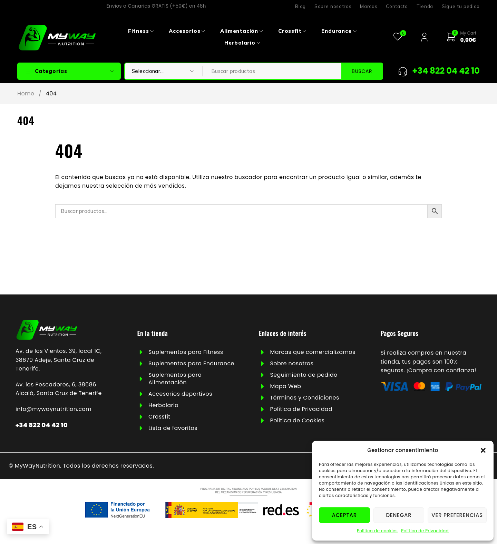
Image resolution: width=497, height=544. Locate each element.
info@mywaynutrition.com (53, 409)
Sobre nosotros (332, 6)
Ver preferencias (457, 515)
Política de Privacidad (425, 531)
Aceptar (344, 515)
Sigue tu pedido (461, 6)
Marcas (368, 6)
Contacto (397, 6)
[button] (483, 450)
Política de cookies (377, 531)
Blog (300, 6)
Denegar (398, 515)
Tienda (425, 6)
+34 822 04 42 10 (42, 425)
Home (25, 93)
